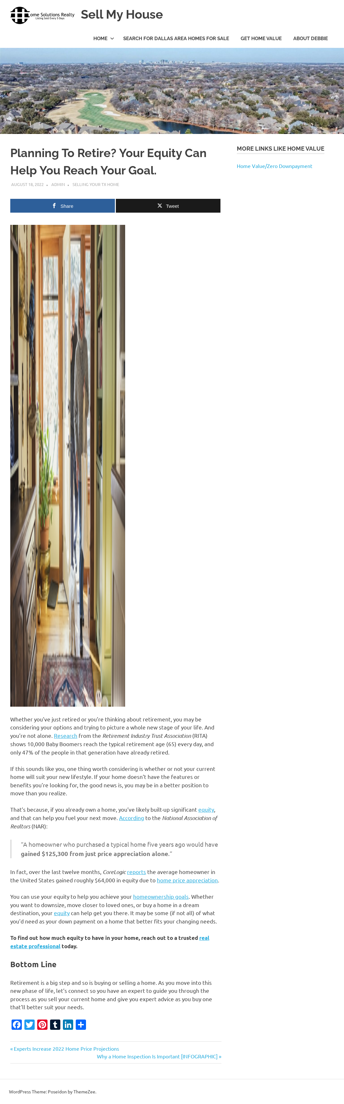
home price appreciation (187, 880)
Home (103, 38)
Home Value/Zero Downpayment (274, 166)
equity (206, 809)
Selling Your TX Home (96, 184)
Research (65, 735)
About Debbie (310, 38)
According (131, 817)
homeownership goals (161, 896)
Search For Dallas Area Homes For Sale (176, 38)
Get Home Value (261, 38)
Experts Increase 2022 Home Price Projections (66, 1048)
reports (136, 871)
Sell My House (122, 14)
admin (58, 184)
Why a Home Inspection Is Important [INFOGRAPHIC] (157, 1056)
